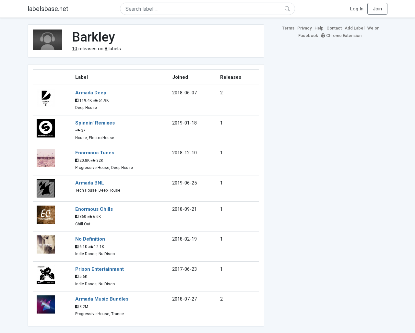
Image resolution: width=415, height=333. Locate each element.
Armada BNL (89, 183)
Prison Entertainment (99, 269)
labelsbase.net (48, 9)
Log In (356, 9)
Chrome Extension (341, 35)
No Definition (90, 239)
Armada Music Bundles (101, 299)
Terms (288, 28)
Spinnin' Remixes (95, 123)
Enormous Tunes (94, 153)
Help (319, 28)
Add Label (354, 28)
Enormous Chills (94, 209)
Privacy (304, 28)
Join (377, 9)
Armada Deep (90, 93)
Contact (334, 28)
